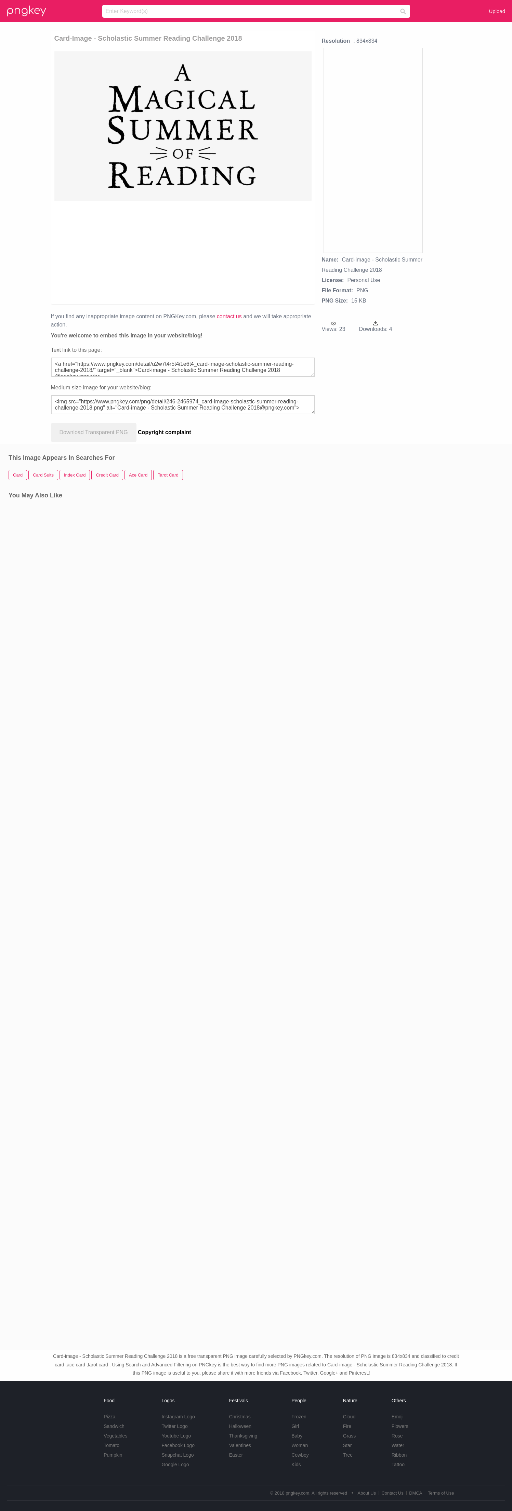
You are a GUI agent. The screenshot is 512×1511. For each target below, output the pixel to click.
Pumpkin (113, 1455)
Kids (296, 1464)
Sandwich (114, 1426)
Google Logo (175, 1464)
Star (347, 1445)
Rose (397, 1436)
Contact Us (392, 1493)
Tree (348, 1455)
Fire (347, 1426)
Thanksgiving (243, 1436)
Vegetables (115, 1436)
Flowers (400, 1426)
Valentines (240, 1445)
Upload (497, 11)
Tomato (111, 1445)
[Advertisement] (138, 252)
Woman (299, 1445)
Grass (349, 1436)
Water (398, 1445)
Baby (296, 1436)
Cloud (349, 1416)
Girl (295, 1426)
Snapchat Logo (177, 1455)
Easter (236, 1455)
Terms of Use (441, 1493)
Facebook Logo (178, 1445)
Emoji (398, 1416)
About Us (366, 1493)
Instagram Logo (178, 1416)
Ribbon (399, 1455)
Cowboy (300, 1455)
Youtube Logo (176, 1436)
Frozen (298, 1416)
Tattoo (398, 1464)
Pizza (109, 1416)
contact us (229, 316)
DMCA (415, 1493)
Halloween (240, 1426)
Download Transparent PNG (94, 432)
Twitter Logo (174, 1426)
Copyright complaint (164, 432)
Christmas (240, 1416)
